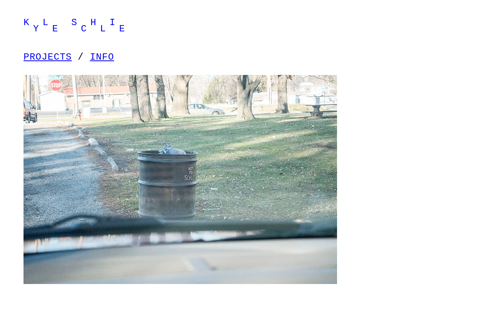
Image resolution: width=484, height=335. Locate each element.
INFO (102, 57)
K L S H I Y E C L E (76, 25)
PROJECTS (48, 57)
